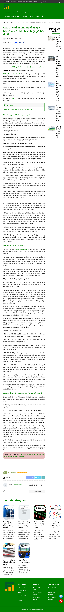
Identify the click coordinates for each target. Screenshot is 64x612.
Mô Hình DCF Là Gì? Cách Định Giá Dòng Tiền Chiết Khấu (58, 91)
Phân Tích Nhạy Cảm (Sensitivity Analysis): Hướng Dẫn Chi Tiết (59, 131)
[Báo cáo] (14, 98)
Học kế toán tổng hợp (51, 593)
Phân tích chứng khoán (37, 593)
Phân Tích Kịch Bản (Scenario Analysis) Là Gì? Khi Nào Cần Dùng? (59, 113)
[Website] (36, 485)
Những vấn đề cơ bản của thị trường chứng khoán (28, 67)
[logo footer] (9, 586)
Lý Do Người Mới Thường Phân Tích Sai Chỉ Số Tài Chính (58, 43)
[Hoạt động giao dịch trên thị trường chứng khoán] (9, 512)
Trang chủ (7, 12)
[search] (49, 1)
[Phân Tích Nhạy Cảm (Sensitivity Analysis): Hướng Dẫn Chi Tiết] (51, 128)
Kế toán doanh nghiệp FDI (52, 598)
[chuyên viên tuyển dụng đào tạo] (28, 286)
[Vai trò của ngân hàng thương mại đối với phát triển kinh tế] (55, 512)
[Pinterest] (39, 485)
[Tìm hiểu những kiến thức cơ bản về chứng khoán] (24, 512)
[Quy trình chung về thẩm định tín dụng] (9, 550)
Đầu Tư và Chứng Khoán (12, 16)
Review (25, 16)
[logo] (6, 9)
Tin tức (35, 602)
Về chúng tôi (21, 588)
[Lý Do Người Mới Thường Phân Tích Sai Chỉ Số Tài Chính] (51, 38)
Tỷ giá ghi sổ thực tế (22, 249)
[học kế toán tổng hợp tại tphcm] (35, 172)
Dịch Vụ (23, 12)
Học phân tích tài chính (53, 589)
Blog (31, 16)
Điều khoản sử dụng (22, 591)
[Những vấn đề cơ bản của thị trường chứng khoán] (40, 512)
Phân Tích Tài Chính (35, 12)
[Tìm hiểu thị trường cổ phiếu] (24, 550)
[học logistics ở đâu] (22, 134)
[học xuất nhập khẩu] (29, 330)
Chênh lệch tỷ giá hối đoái (11, 74)
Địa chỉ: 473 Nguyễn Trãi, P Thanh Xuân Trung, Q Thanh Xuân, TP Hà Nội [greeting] (21, 1)
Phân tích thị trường (36, 598)
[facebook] (34, 485)
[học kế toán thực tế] (11, 450)
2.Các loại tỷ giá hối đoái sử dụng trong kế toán (18, 109)
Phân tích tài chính (16, 38)
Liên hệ (37, 16)
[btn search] (59, 2)
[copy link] (23, 43)
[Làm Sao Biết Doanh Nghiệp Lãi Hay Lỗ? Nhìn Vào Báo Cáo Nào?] (51, 58)
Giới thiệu (16, 12)
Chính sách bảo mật (22, 596)
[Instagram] (41, 485)
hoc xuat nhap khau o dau (11, 461)
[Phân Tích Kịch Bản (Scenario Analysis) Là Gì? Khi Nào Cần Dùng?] (51, 108)
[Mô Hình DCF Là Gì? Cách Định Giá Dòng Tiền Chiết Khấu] (51, 84)
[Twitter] (38, 485)
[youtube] (43, 485)
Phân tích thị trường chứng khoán (40, 509)
